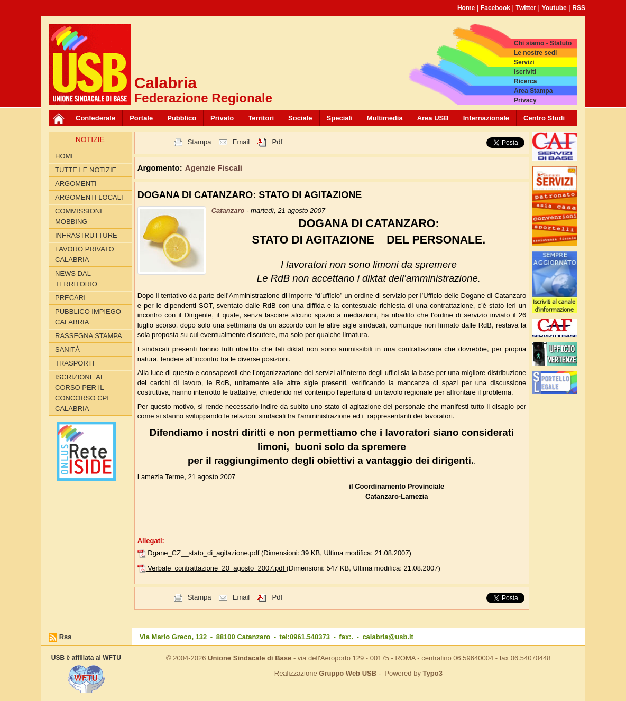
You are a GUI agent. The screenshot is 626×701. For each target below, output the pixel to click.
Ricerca (525, 81)
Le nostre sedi (535, 53)
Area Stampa (533, 91)
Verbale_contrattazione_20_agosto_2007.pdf (217, 568)
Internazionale (486, 118)
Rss (65, 637)
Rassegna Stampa (88, 336)
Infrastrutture (86, 235)
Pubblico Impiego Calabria (88, 316)
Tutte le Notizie (85, 170)
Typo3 (433, 673)
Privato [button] (222, 118)
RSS (578, 8)
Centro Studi (544, 118)
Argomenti (76, 184)
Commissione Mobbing (80, 216)
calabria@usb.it (387, 637)
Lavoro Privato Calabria (84, 254)
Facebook (495, 8)
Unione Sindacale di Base (249, 658)
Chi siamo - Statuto (543, 43)
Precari (70, 298)
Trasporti (74, 363)
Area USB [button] (433, 118)
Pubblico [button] (181, 118)
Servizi (524, 62)
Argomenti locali (89, 197)
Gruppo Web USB (347, 673)
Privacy (525, 100)
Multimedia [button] (385, 118)
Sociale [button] (300, 118)
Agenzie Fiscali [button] (213, 167)
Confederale (95, 118)
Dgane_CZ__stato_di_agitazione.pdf (204, 553)
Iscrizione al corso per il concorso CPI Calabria (82, 393)
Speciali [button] (340, 118)
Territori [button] (261, 118)
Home (466, 8)
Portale (141, 118)
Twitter (526, 8)
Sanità (67, 349)
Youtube (554, 8)
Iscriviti (525, 72)
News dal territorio (76, 278)
